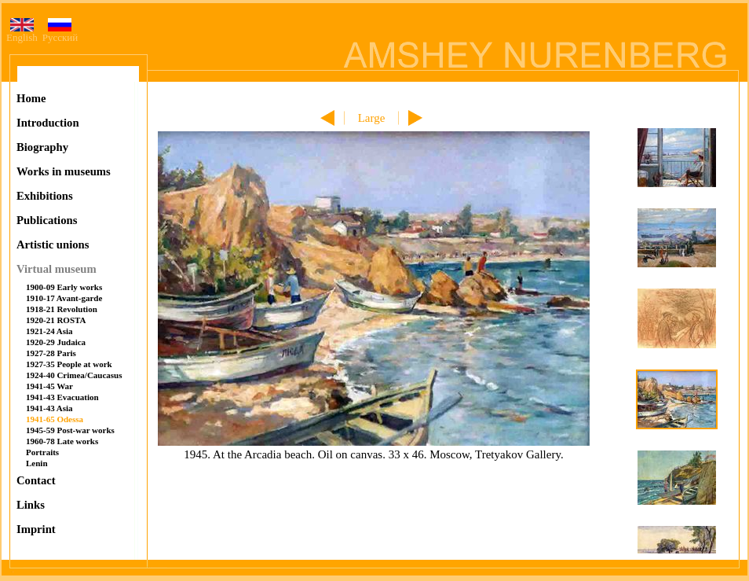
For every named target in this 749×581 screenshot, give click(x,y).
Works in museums (63, 171)
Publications (46, 220)
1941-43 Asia (49, 408)
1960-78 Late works (62, 441)
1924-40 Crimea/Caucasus (74, 375)
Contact (36, 480)
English (22, 32)
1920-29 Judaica (56, 342)
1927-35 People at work (69, 364)
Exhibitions (44, 195)
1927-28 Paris (51, 353)
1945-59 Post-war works (70, 430)
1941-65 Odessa (54, 419)
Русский (60, 32)
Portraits (42, 452)
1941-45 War (49, 386)
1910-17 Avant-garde (64, 298)
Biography (42, 147)
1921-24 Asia (49, 331)
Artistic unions (52, 244)
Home (31, 98)
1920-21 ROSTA (56, 320)
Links (30, 504)
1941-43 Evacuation (62, 397)
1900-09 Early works (64, 287)
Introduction (47, 122)
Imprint (36, 529)
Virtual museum (56, 269)
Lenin (37, 463)
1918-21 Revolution (61, 309)
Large (371, 118)
